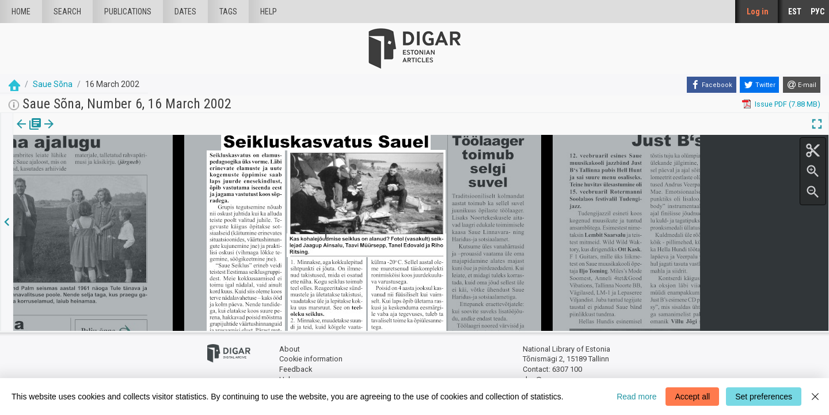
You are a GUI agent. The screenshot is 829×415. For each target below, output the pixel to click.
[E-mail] (801, 85)
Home (21, 11)
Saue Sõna (53, 84)
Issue (20, 132)
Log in (758, 11)
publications (127, 11)
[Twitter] (759, 85)
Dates (185, 11)
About (289, 349)
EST (794, 11)
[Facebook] (711, 85)
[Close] (815, 396)
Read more (636, 396)
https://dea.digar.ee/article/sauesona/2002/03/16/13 (101, 163)
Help (268, 11)
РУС (817, 11)
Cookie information (311, 358)
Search (67, 11)
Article (61, 132)
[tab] (20, 132)
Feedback (295, 369)
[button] (77, 132)
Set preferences (763, 396)
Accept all (692, 396)
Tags (228, 11)
